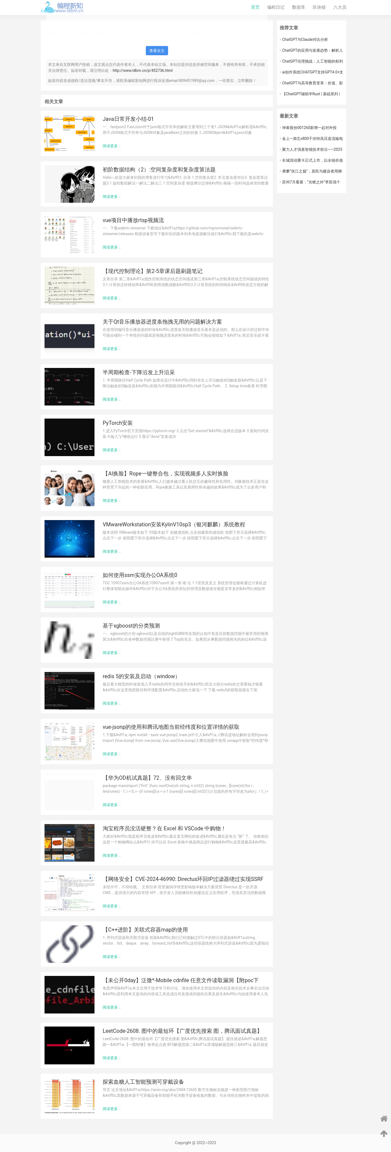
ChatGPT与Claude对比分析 (304, 39)
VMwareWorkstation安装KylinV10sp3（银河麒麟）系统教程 (174, 524)
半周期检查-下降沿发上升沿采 (139, 372)
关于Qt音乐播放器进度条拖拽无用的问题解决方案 (162, 322)
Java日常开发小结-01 (128, 119)
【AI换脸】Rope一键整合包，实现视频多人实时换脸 (165, 474)
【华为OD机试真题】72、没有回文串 (147, 778)
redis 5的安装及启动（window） (141, 676)
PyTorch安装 (118, 423)
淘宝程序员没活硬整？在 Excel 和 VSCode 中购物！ (164, 828)
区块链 (319, 7)
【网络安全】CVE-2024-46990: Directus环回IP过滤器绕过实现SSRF (183, 879)
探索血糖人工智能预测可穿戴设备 (143, 1082)
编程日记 (276, 7)
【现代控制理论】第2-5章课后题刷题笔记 (152, 271)
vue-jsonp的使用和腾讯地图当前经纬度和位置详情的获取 (171, 727)
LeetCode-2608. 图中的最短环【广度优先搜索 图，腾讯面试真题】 (182, 1031)
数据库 (298, 7)
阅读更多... (112, 146)
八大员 (339, 7)
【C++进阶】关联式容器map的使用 (145, 930)
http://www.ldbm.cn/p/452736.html (143, 70)
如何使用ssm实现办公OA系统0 (140, 575)
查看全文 (157, 50)
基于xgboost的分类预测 (131, 626)
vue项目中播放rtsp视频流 (133, 220)
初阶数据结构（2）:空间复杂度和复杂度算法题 (159, 170)
